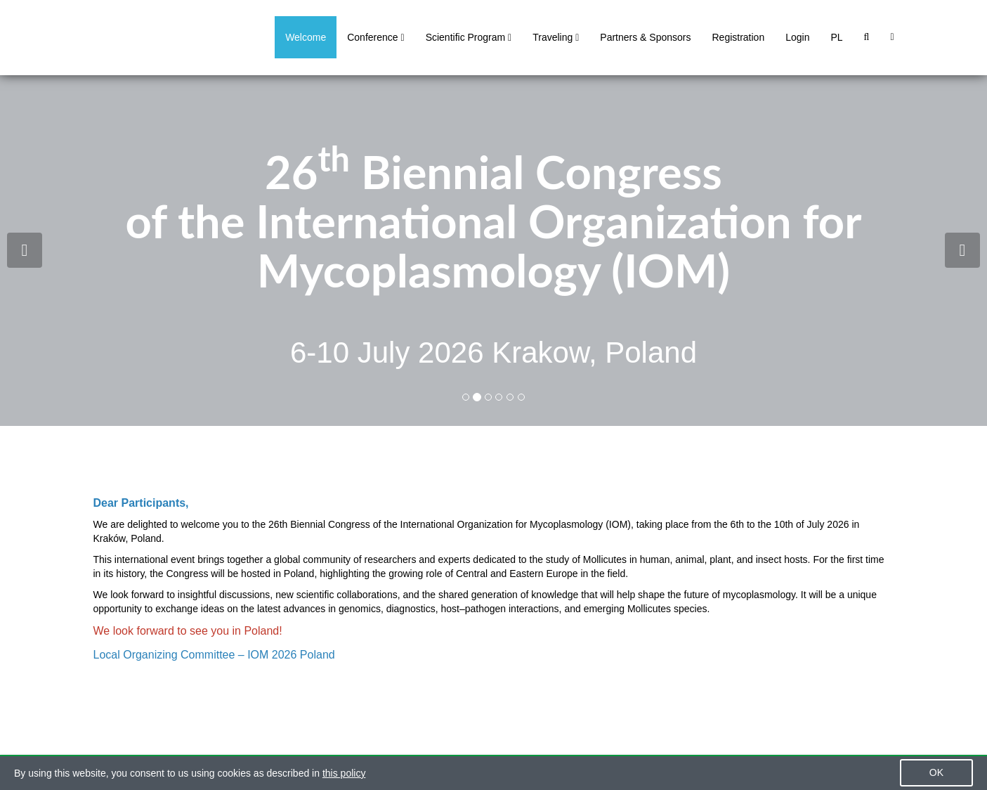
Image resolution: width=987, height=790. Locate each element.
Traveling (555, 37)
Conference (375, 37)
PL (836, 37)
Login (797, 37)
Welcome (305, 37)
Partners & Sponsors (645, 37)
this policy (343, 773)
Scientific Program (469, 37)
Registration (738, 37)
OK (936, 772)
